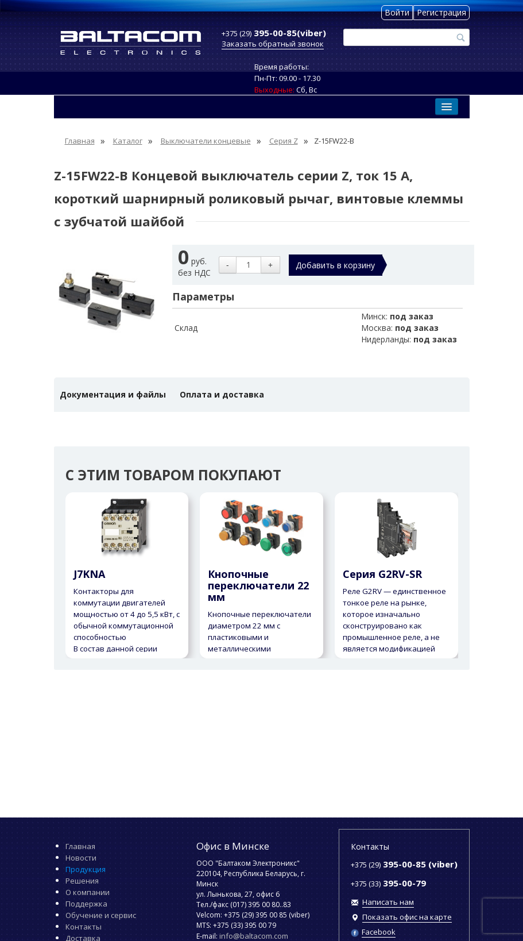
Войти (397, 12)
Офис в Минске (232, 846)
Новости (80, 858)
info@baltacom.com (253, 936)
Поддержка (86, 903)
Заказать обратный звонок (273, 43)
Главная (80, 846)
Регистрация (441, 12)
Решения (82, 881)
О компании (87, 892)
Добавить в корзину (335, 265)
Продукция (85, 869)
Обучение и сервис (100, 915)
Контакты (83, 926)
